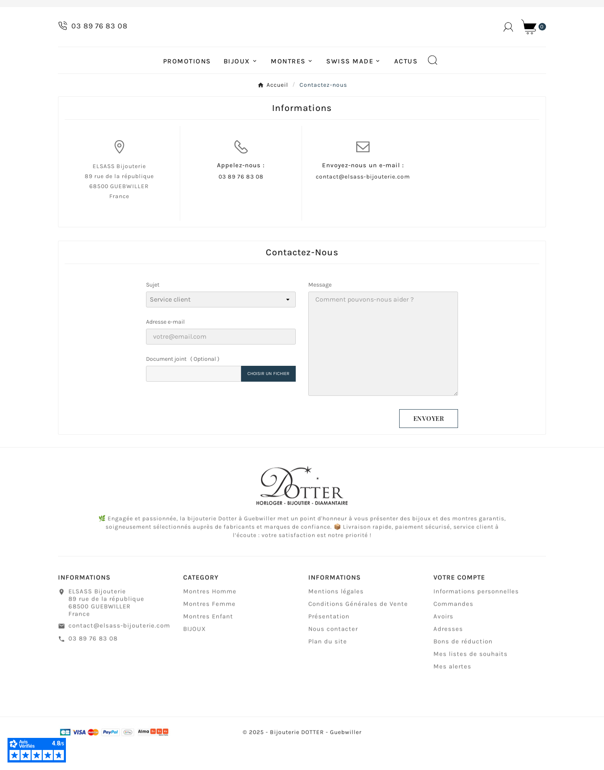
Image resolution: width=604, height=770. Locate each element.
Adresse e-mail (165, 345)
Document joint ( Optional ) (182, 382)
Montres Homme (210, 619)
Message (320, 308)
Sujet (152, 308)
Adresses (448, 656)
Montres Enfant (208, 644)
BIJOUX (194, 656)
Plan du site (327, 669)
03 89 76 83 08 (241, 200)
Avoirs (443, 644)
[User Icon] (508, 38)
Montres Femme (209, 631)
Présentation (329, 644)
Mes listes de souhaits (470, 681)
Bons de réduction (463, 669)
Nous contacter (333, 656)
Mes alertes (452, 694)
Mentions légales (336, 619)
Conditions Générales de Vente (358, 631)
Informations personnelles (476, 619)
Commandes (453, 631)
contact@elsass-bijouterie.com (363, 200)
